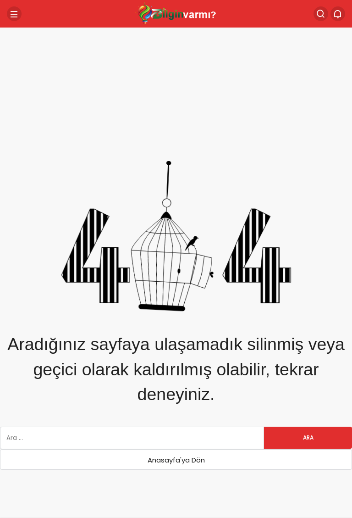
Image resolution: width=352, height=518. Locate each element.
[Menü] (14, 13)
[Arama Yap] (321, 13)
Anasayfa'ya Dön (176, 460)
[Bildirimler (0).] (337, 13)
